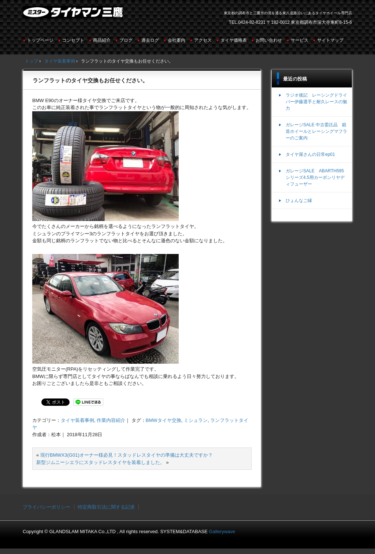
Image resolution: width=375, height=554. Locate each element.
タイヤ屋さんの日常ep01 (310, 154)
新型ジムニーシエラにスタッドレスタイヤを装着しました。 (100, 462)
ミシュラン (196, 420)
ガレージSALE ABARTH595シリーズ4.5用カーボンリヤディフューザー (315, 177)
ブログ (126, 40)
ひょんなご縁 (299, 200)
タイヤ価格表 (233, 40)
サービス (299, 40)
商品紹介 (102, 40)
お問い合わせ (269, 40)
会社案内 (176, 40)
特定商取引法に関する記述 (106, 507)
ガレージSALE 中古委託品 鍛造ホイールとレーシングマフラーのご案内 (316, 131)
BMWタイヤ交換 (163, 420)
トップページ (40, 40)
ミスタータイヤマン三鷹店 (74, 15)
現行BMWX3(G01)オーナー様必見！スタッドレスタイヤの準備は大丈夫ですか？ (126, 455)
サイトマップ (330, 40)
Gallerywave (222, 531)
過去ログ (150, 40)
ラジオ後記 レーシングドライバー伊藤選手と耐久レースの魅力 (316, 102)
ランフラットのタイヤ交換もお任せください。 (90, 80)
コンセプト (73, 40)
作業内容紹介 (111, 420)
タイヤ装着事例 (77, 420)
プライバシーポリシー (46, 507)
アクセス (203, 40)
